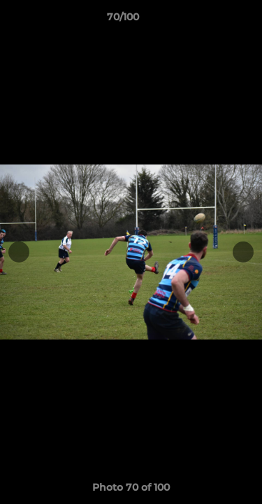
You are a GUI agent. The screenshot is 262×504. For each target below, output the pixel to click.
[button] (211, 20)
